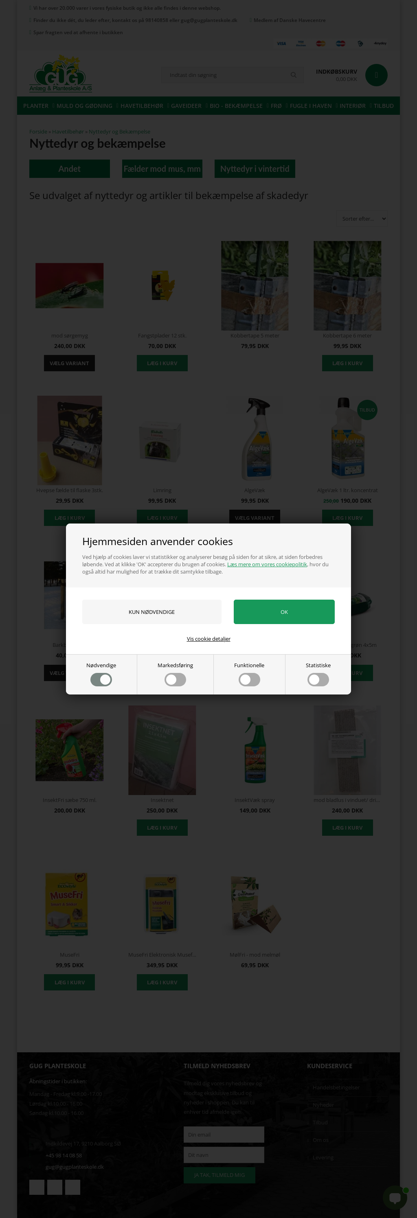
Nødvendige (101, 674)
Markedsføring (175, 674)
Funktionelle (249, 674)
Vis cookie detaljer (208, 638)
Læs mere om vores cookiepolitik (267, 564)
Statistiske (318, 674)
